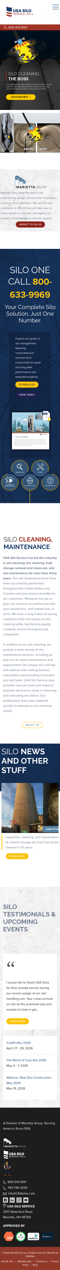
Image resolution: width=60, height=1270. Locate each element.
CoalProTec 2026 (18, 1042)
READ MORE (17, 856)
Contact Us (41, 1261)
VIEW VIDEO (26, 394)
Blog (35, 1265)
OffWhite (30, 1256)
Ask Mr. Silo (7, 1261)
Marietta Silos (25, 1261)
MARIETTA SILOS (30, 224)
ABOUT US (32, 725)
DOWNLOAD (27, 384)
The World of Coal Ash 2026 (26, 1060)
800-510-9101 (17, 27)
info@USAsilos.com (21, 1193)
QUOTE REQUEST (21, 97)
